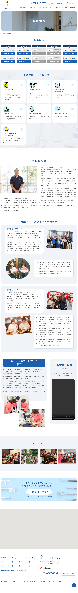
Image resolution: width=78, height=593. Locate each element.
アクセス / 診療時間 (56, 581)
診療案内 (15, 581)
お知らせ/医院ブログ (29, 581)
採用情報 (42, 581)
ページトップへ (74, 585)
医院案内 (5, 581)
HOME (4, 33)
